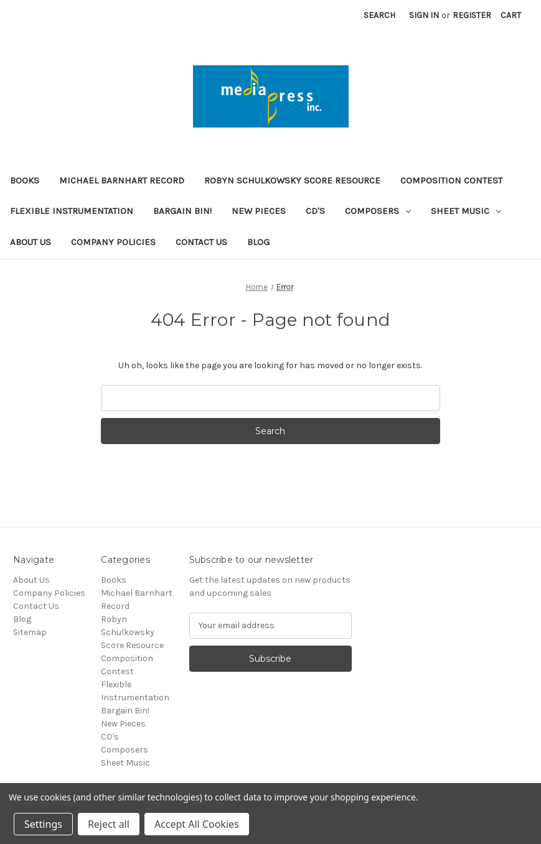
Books (24, 180)
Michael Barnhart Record (121, 180)
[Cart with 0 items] (511, 15)
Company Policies (113, 242)
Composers (378, 210)
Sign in (424, 15)
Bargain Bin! (182, 210)
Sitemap (30, 632)
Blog (258, 242)
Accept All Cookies (196, 824)
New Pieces (259, 210)
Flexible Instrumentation (71, 210)
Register (472, 15)
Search (379, 15)
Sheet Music (466, 210)
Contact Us (201, 242)
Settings (43, 824)
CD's (315, 210)
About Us (30, 242)
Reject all (108, 824)
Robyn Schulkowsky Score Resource (292, 180)
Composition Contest (451, 180)
